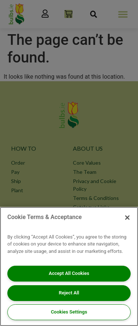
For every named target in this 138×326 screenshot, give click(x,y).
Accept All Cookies (69, 273)
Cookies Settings (69, 312)
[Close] (127, 217)
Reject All (69, 292)
